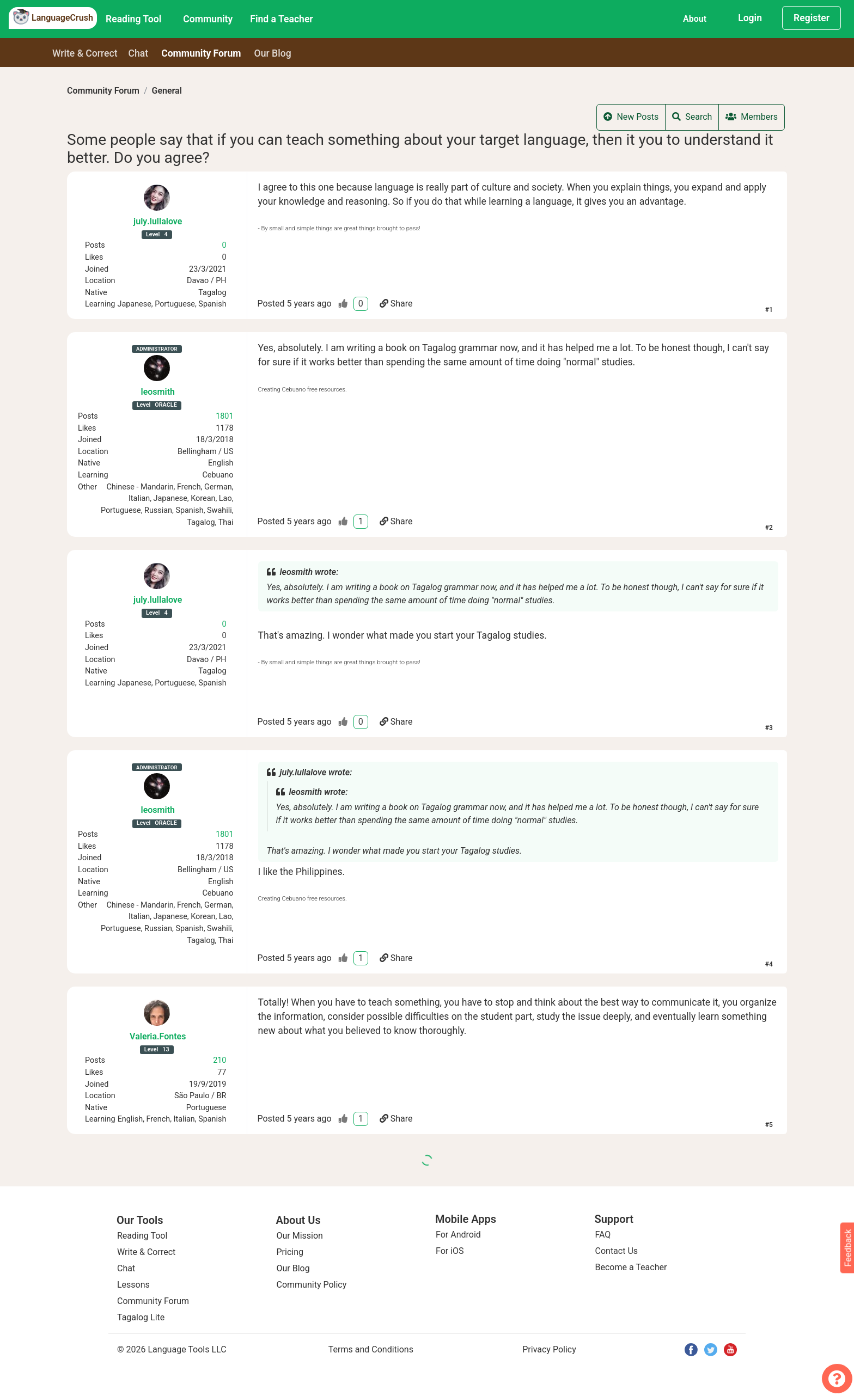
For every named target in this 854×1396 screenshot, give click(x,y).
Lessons (133, 1284)
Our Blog (293, 1268)
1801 (224, 416)
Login (750, 18)
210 (219, 1060)
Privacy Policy (549, 1349)
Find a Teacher (281, 19)
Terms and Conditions (370, 1349)
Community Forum (103, 90)
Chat (139, 53)
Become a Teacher (631, 1267)
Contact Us (616, 1251)
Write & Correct (85, 53)
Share (396, 303)
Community (208, 19)
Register (811, 18)
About (694, 19)
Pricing (290, 1252)
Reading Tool (133, 19)
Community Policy (312, 1284)
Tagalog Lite (140, 1317)
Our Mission (300, 1235)
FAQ (603, 1234)
